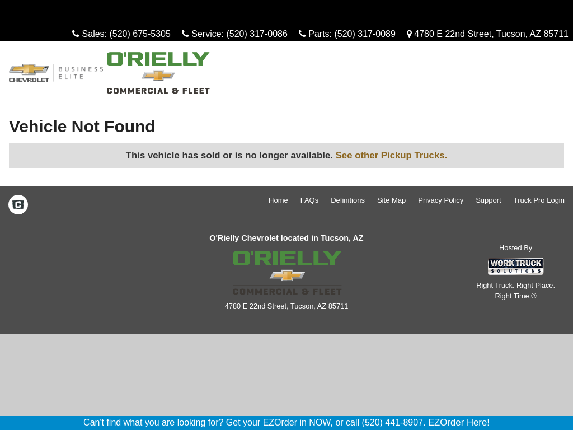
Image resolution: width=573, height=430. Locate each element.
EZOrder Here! (459, 422)
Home (278, 200)
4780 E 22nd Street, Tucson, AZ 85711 (488, 34)
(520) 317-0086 (256, 34)
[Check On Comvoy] (18, 205)
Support (488, 200)
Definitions (348, 200)
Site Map (391, 200)
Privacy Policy (440, 200)
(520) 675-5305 (139, 34)
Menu (27, 13)
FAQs (309, 200)
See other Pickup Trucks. (392, 155)
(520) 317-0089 (364, 34)
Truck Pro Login (539, 200)
